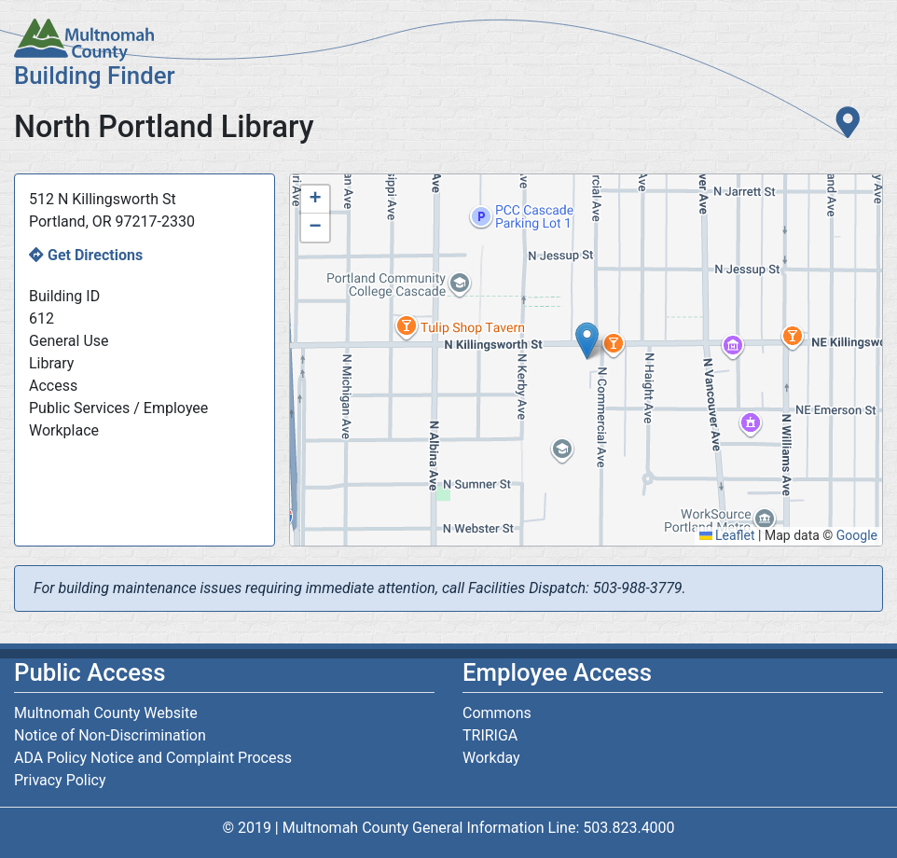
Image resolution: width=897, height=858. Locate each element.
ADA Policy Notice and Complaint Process (153, 758)
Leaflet (727, 535)
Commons (496, 713)
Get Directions (95, 255)
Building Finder (94, 76)
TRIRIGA (490, 735)
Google (856, 535)
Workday (491, 758)
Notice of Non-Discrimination (110, 735)
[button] (587, 341)
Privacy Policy (60, 780)
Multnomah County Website (106, 713)
